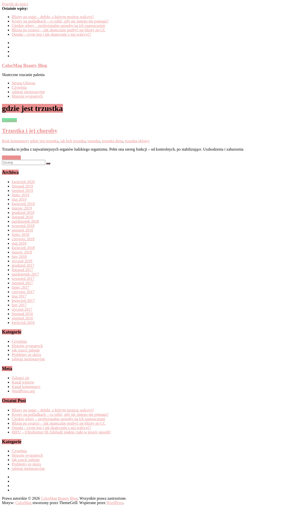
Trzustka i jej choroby (29, 130)
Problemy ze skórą (26, 355)
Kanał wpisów (23, 382)
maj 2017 (19, 296)
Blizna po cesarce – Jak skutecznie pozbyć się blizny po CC (59, 30)
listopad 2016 (22, 314)
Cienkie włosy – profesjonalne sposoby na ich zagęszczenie (58, 25)
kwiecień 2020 (23, 182)
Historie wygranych (27, 96)
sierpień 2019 (22, 190)
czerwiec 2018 (23, 239)
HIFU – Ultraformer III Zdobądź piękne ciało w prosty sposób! (61, 432)
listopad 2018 (22, 217)
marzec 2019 (22, 208)
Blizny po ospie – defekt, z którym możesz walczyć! (53, 17)
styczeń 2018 (22, 261)
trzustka (93, 141)
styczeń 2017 (22, 309)
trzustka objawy (137, 141)
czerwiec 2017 (23, 292)
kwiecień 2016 (23, 322)
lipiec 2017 (20, 287)
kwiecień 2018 (23, 248)
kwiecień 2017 (23, 300)
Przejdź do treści (15, 4)
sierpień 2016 (22, 318)
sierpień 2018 (22, 230)
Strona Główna (23, 83)
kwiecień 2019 (23, 204)
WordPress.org (23, 391)
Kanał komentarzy (26, 387)
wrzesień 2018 (23, 226)
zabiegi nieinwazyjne (28, 92)
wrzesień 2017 (23, 278)
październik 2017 (25, 274)
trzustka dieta (112, 141)
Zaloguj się (20, 378)
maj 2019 (19, 199)
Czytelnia (19, 87)
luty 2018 (19, 256)
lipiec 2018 (20, 234)
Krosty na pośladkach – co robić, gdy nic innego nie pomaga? (60, 21)
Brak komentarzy (15, 141)
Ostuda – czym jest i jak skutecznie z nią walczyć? (51, 34)
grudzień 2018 (23, 212)
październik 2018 (25, 221)
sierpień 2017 (22, 283)
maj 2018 (19, 243)
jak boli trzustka (72, 141)
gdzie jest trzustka (44, 141)
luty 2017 (19, 305)
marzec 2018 (22, 252)
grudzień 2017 (23, 265)
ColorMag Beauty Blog (24, 65)
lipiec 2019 (20, 195)
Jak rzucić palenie (26, 350)
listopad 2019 (22, 186)
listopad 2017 (22, 270)
